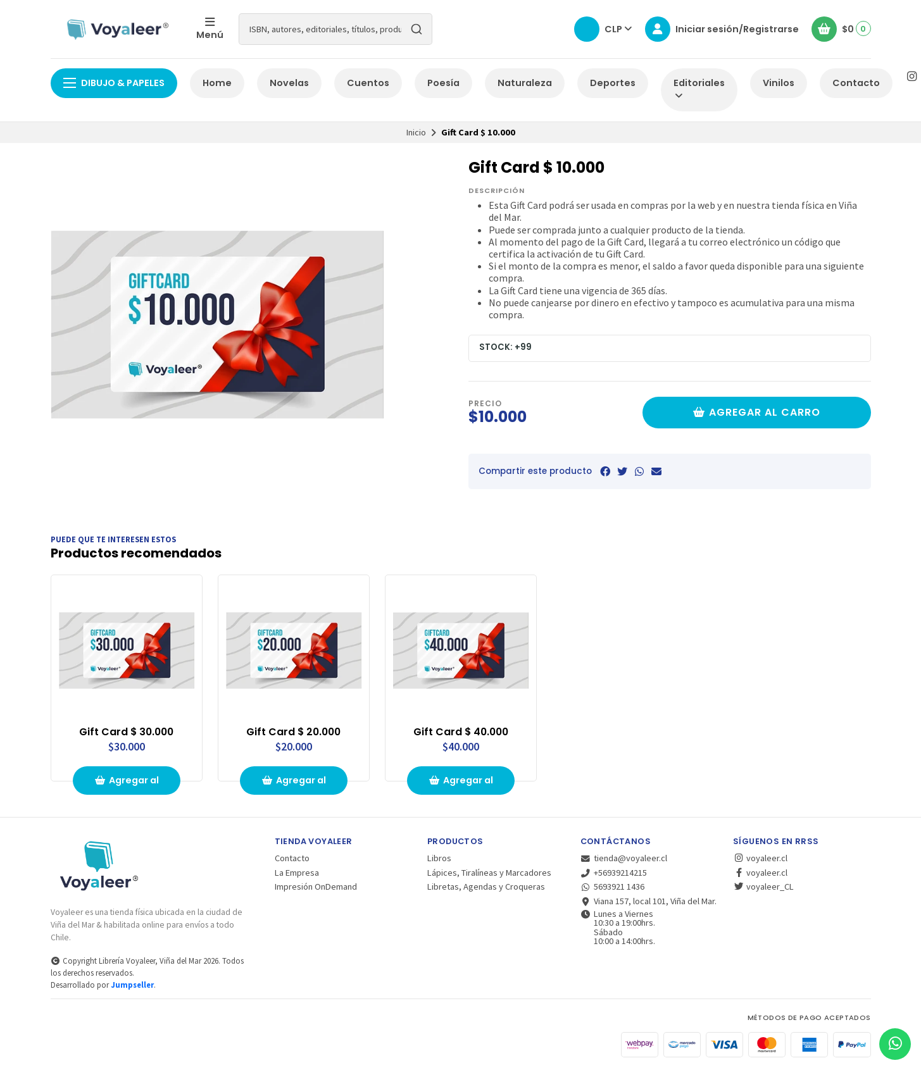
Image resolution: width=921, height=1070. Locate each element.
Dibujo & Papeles (114, 83)
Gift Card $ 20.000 (293, 732)
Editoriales (699, 89)
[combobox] (335, 29)
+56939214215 (614, 872)
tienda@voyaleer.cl (624, 858)
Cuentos (368, 83)
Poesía (443, 83)
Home (217, 83)
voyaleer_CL (763, 886)
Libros (439, 858)
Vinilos (778, 83)
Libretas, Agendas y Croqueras (486, 886)
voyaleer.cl (760, 858)
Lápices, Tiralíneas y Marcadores (489, 872)
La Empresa (297, 872)
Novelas (289, 83)
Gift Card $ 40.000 (460, 732)
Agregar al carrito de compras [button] (126, 784)
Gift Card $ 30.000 (126, 732)
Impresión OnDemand (316, 886)
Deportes (613, 83)
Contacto (856, 83)
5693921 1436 (612, 886)
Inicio (416, 132)
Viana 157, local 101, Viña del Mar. (648, 901)
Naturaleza (525, 83)
